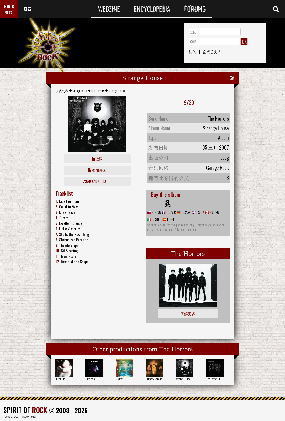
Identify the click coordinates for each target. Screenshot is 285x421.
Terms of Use (10, 416)
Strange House (183, 379)
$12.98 (156, 212)
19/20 (188, 102)
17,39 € (156, 219)
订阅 (192, 51)
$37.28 (214, 212)
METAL (9, 13)
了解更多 (188, 313)
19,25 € (186, 212)
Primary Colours (154, 379)
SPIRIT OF (25, 410)
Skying (119, 379)
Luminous (90, 379)
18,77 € (171, 212)
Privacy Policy (28, 416)
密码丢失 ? (211, 51)
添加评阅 (97, 170)
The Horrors (97, 90)
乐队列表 (61, 90)
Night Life (60, 379)
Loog (224, 157)
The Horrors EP (213, 379)
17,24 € (171, 219)
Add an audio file (97, 181)
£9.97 (200, 212)
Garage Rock (79, 90)
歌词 (97, 158)
